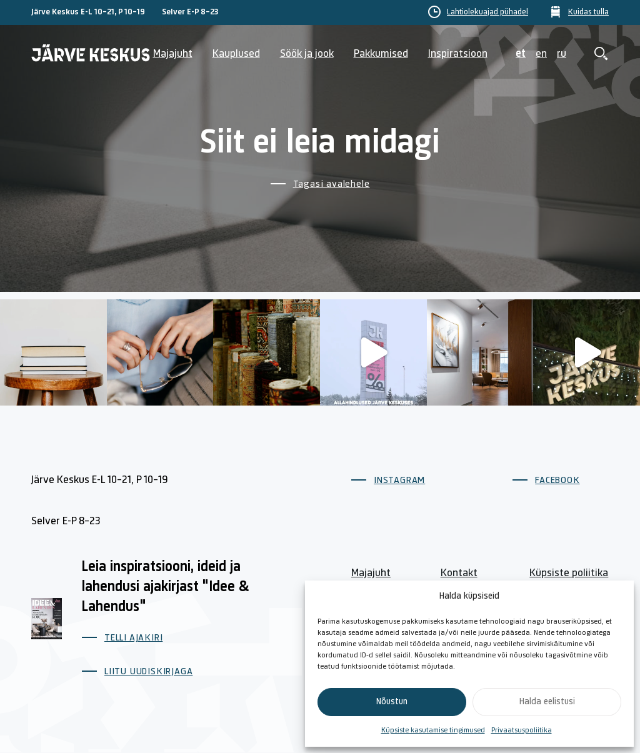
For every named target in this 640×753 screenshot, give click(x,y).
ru (561, 54)
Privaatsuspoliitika (521, 730)
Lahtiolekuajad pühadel (487, 12)
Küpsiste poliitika (568, 573)
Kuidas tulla (588, 12)
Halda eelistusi (547, 702)
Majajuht (172, 54)
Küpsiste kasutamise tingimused (433, 730)
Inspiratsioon (458, 54)
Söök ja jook (307, 54)
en (541, 54)
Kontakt (459, 573)
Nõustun (392, 702)
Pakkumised (381, 54)
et (521, 54)
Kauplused (236, 54)
